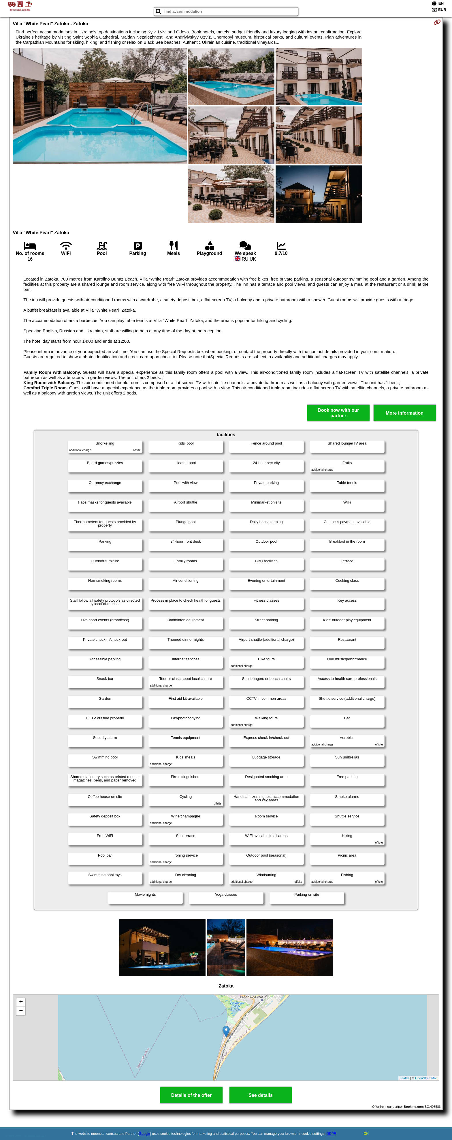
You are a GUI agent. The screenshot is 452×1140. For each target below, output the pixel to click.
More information (404, 413)
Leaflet (404, 1078)
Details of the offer (191, 1095)
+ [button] (21, 1002)
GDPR (331, 1134)
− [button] (21, 1011)
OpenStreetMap (426, 1078)
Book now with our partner (338, 413)
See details (260, 1095)
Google (144, 1134)
